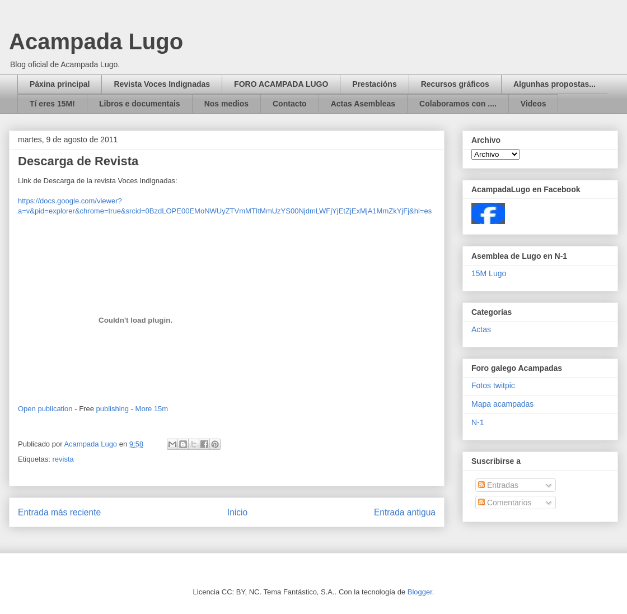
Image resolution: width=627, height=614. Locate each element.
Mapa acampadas (502, 403)
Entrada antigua (405, 512)
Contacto (290, 103)
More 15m (152, 408)
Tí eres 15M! (52, 103)
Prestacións (374, 84)
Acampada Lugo (96, 41)
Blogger (420, 592)
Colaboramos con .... (458, 103)
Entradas (498, 485)
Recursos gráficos (455, 84)
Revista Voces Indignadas (162, 84)
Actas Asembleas (363, 103)
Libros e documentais (139, 103)
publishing (112, 408)
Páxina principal (60, 84)
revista (62, 459)
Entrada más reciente (59, 512)
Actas (481, 329)
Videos (533, 103)
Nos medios (226, 103)
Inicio (237, 512)
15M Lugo (488, 273)
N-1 (477, 422)
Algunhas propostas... (554, 84)
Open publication (45, 408)
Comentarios (504, 502)
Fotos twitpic (493, 385)
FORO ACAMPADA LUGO (281, 84)
